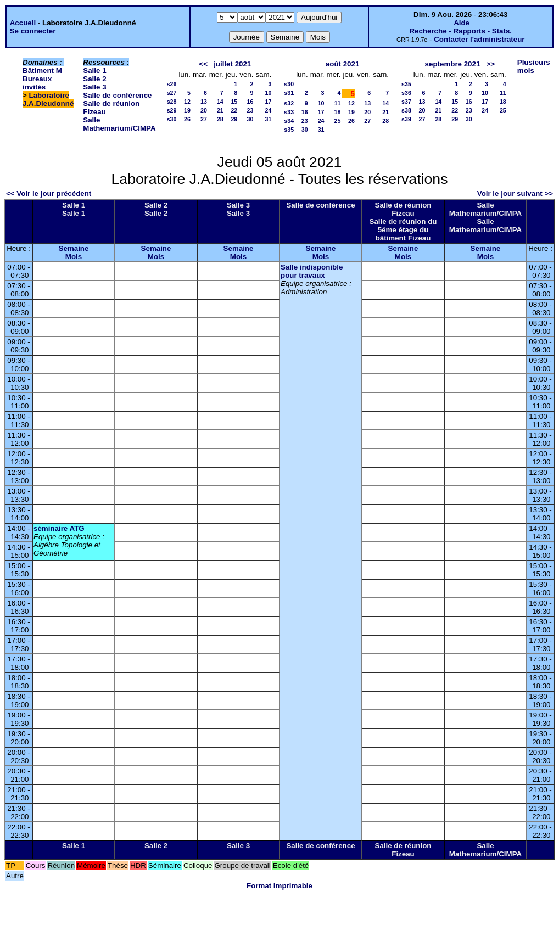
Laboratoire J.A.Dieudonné (48, 99)
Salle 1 (94, 70)
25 (337, 120)
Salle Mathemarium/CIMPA (119, 124)
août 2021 (343, 64)
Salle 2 (94, 79)
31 (268, 119)
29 (234, 119)
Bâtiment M (42, 70)
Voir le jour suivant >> (515, 193)
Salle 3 (94, 87)
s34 (289, 120)
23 (250, 110)
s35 (289, 129)
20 (203, 110)
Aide (461, 23)
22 (234, 110)
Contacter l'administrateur (479, 39)
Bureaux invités (37, 83)
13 (203, 101)
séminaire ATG (59, 528)
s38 (406, 110)
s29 (172, 110)
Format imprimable (279, 886)
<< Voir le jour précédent (48, 193)
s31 (289, 92)
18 (337, 112)
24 (268, 110)
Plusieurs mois (533, 66)
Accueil (23, 23)
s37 (406, 101)
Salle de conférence (117, 95)
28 (220, 119)
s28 (172, 101)
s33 (289, 112)
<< (203, 64)
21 (220, 110)
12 (187, 101)
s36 (406, 92)
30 (250, 119)
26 (187, 119)
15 (234, 101)
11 (337, 103)
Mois (73, 257)
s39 (406, 119)
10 (268, 92)
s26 (172, 84)
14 (220, 101)
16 (250, 101)
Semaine (74, 248)
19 (187, 110)
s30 (172, 119)
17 (268, 101)
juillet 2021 (232, 64)
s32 (289, 103)
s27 (172, 92)
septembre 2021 (452, 64)
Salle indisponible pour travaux (312, 271)
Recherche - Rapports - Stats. (460, 31)
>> (490, 64)
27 (203, 119)
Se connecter (33, 31)
